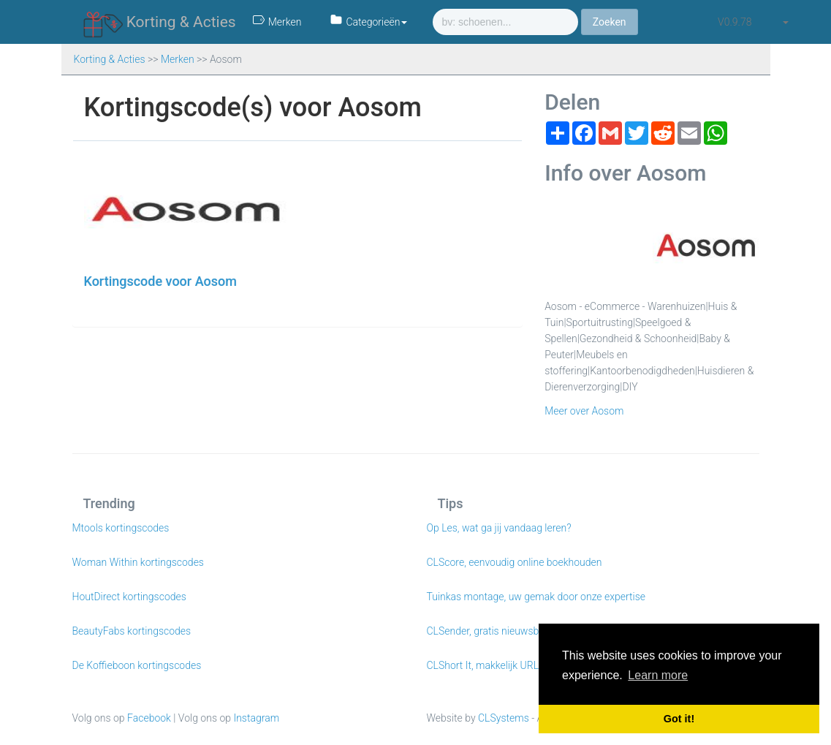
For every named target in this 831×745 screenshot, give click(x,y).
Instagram (256, 718)
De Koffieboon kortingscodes (137, 665)
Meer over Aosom (583, 411)
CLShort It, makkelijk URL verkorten (505, 665)
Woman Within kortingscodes (138, 562)
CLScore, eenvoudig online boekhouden (514, 562)
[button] (785, 22)
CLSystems (503, 718)
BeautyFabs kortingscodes (131, 631)
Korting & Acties (159, 22)
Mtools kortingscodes (121, 528)
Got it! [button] (679, 719)
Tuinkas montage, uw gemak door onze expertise (536, 596)
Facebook (149, 718)
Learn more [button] (658, 675)
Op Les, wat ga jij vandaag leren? (499, 528)
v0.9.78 (734, 22)
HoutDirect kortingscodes (129, 596)
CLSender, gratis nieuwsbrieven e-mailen (517, 631)
